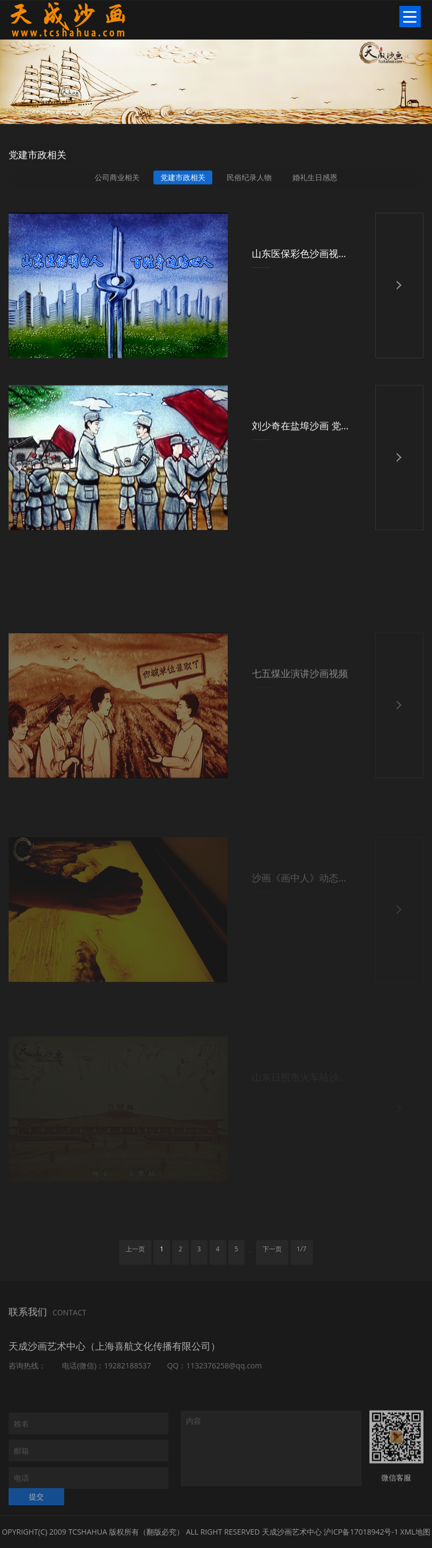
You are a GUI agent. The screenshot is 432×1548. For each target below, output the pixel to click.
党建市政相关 (182, 178)
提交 (36, 1505)
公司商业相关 (117, 178)
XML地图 (415, 1532)
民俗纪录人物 (249, 178)
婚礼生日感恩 (314, 178)
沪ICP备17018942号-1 (360, 1532)
